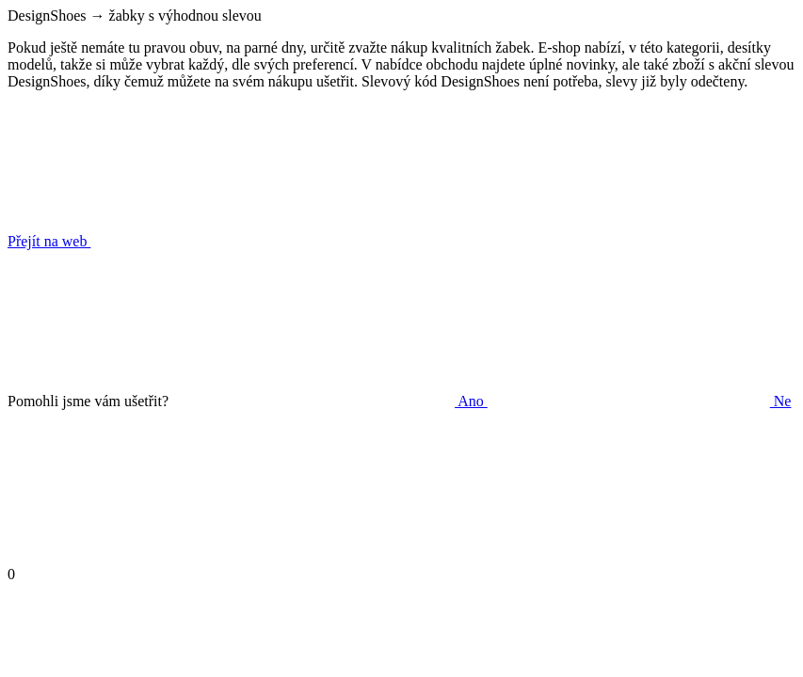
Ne (640, 401)
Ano (330, 401)
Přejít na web (190, 241)
